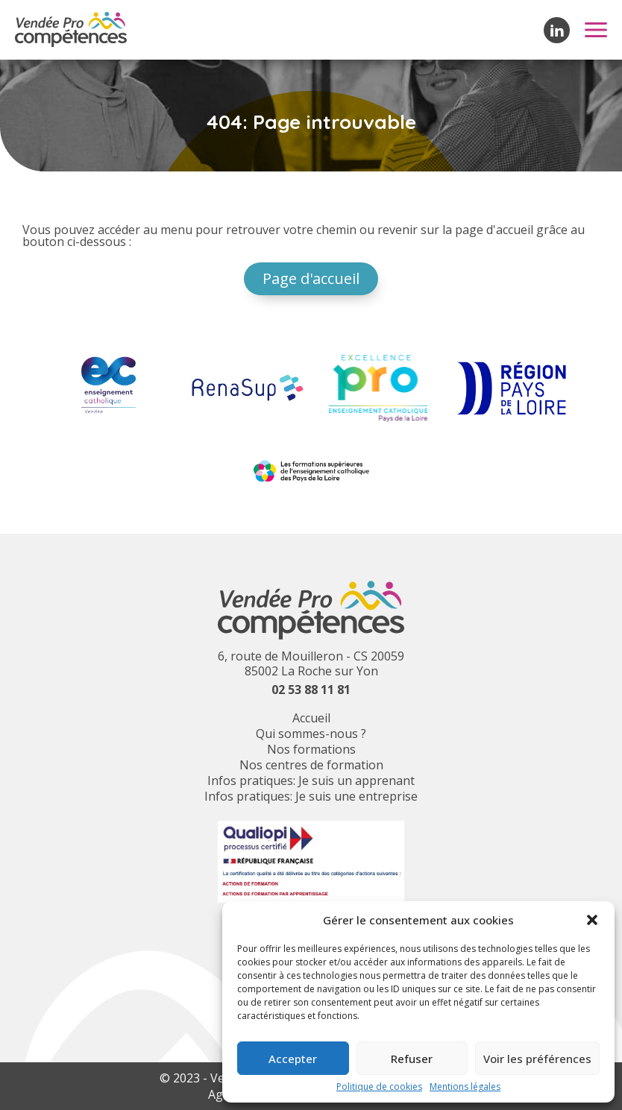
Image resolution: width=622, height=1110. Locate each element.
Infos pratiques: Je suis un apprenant (311, 780)
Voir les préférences (537, 1058)
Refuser (412, 1058)
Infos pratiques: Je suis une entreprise (311, 796)
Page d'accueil (311, 278)
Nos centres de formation (311, 765)
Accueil (311, 718)
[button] (592, 919)
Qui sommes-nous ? (311, 734)
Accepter (292, 1058)
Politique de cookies (379, 1086)
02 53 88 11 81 (311, 689)
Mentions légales (465, 1086)
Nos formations (311, 749)
